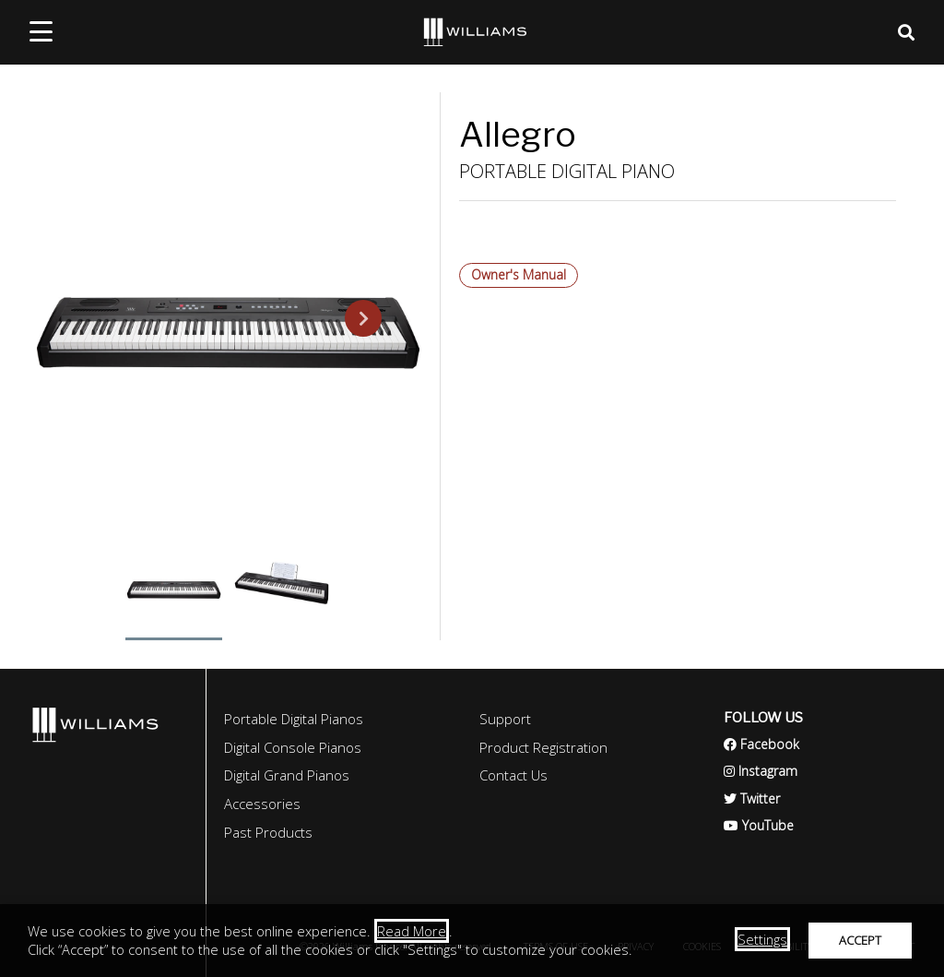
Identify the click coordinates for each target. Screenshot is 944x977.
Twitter (752, 798)
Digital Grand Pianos (286, 775)
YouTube (759, 825)
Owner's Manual (518, 274)
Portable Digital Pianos (293, 718)
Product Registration (543, 747)
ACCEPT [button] (860, 940)
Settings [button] (762, 939)
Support (505, 718)
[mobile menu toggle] (41, 31)
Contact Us (513, 775)
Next (352, 318)
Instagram (760, 771)
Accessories (262, 803)
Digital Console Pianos (292, 747)
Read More (411, 931)
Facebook (761, 744)
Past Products (268, 832)
